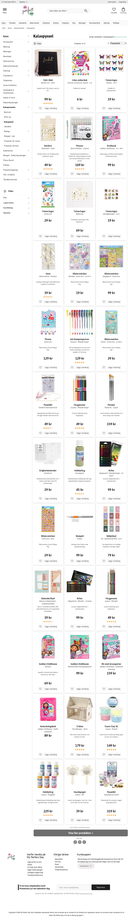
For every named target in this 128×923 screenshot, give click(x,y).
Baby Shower (34, 23)
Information (112, 2)
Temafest (12, 23)
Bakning (107, 23)
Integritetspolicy (61, 869)
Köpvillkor (59, 859)
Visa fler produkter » (80, 833)
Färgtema (65, 23)
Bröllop (55, 23)
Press (57, 864)
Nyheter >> (23, 2)
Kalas (4, 23)
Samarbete (59, 867)
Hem (4, 28)
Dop (73, 23)
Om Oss (58, 862)
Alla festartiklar (94, 23)
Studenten (46, 23)
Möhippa (116, 23)
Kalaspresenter (121, 37)
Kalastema (22, 23)
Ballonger (82, 23)
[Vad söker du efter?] (69, 10)
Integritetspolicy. (86, 893)
